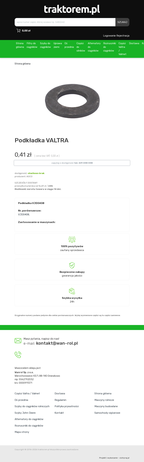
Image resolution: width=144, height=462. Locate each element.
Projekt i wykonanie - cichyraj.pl (114, 458)
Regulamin (60, 400)
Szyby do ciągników (45, 45)
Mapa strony (22, 432)
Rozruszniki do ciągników (109, 47)
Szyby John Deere (25, 412)
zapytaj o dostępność (72, 163)
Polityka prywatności (67, 406)
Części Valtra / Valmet (122, 49)
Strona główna (20, 45)
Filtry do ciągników (32, 45)
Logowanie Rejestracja (116, 35)
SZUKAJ (122, 22)
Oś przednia (69, 45)
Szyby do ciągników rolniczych (32, 406)
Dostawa (134, 43)
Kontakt (59, 412)
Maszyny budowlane (106, 406)
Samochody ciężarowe (107, 412)
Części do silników (80, 47)
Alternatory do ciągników (94, 47)
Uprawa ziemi (58, 45)
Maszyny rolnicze (104, 400)
